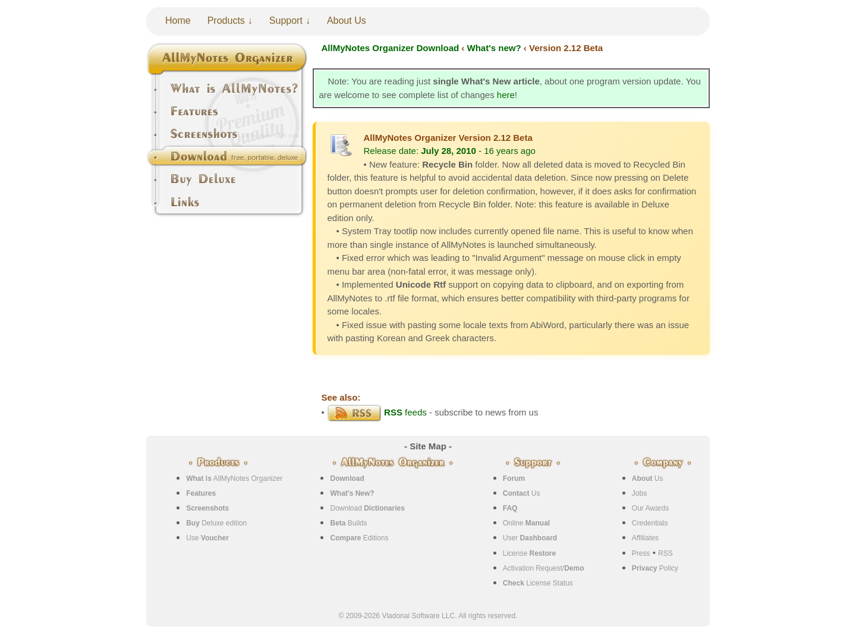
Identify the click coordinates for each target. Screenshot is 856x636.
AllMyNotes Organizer (234, 478)
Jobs (639, 493)
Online (526, 523)
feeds (377, 412)
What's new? (494, 48)
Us (521, 493)
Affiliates (645, 538)
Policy (655, 568)
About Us (346, 20)
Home (178, 20)
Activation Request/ (543, 568)
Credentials (650, 523)
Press (641, 553)
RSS (665, 553)
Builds (348, 523)
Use (207, 538)
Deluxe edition (216, 523)
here (506, 95)
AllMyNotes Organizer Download (391, 48)
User (530, 538)
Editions (359, 538)
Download (367, 508)
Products (226, 20)
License (529, 553)
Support (286, 20)
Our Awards (650, 508)
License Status (538, 583)
